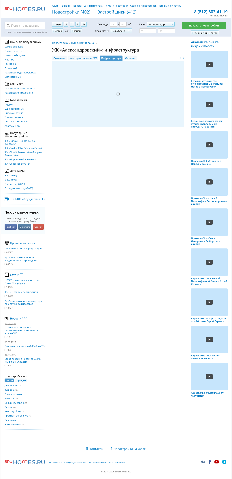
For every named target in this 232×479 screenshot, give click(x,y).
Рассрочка (10, 63)
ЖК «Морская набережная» (20, 159)
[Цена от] (147, 30)
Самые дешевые (14, 46)
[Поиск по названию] (25, 25)
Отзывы (130, 58)
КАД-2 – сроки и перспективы (21, 292)
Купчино (10, 389)
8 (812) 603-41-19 (211, 11)
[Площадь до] (123, 24)
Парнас (9, 407)
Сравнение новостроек (143, 5)
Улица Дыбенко (13, 411)
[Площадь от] (113, 24)
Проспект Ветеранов (16, 415)
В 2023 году (11, 175)
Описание (59, 58)
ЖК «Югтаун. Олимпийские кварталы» (20, 142)
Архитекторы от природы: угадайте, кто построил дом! (21, 259)
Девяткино (11, 385)
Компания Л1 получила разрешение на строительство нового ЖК (22, 330)
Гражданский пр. (14, 394)
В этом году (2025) (15, 184)
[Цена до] (166, 30)
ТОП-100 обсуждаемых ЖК (27, 199)
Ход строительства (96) (83, 58)
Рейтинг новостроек (116, 5)
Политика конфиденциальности (67, 462)
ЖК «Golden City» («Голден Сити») (23, 148)
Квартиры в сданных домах (20, 72)
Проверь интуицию (24, 243)
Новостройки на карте (130, 449)
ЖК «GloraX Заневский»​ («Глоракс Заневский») (23, 154)
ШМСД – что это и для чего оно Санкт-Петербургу (22, 281)
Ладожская (11, 420)
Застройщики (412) (117, 12)
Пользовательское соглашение (107, 462)
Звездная (10, 398)
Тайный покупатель (170, 5)
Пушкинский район (83, 43)
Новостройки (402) (71, 12)
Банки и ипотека (93, 5)
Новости (77, 5)
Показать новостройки (204, 25)
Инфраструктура (111, 58)
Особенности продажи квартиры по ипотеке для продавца (23, 302)
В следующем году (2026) (19, 188)
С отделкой (11, 68)
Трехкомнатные (14, 117)
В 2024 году (11, 179)
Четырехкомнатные (16, 121)
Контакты (96, 449)
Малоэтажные (13, 76)
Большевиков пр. (14, 402)
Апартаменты (12, 126)
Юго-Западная (13, 424)
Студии (9, 104)
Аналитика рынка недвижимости (205, 44)
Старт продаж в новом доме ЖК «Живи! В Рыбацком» (23, 360)
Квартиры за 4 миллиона (19, 92)
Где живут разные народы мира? (23, 248)
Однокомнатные (14, 108)
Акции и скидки (61, 5)
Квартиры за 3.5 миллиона (20, 88)
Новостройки (60, 43)
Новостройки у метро (17, 55)
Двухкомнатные (14, 113)
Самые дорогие (13, 51)
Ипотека (9, 59)
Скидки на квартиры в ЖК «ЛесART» (25, 346)
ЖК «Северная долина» (17, 163)
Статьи (16, 274)
